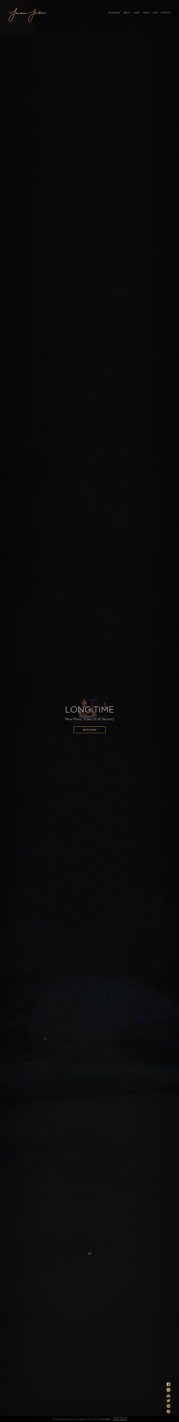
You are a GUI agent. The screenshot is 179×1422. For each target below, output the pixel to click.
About (126, 13)
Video (146, 13)
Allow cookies (120, 1419)
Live (155, 13)
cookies (108, 1419)
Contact (165, 13)
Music (136, 13)
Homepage (114, 13)
